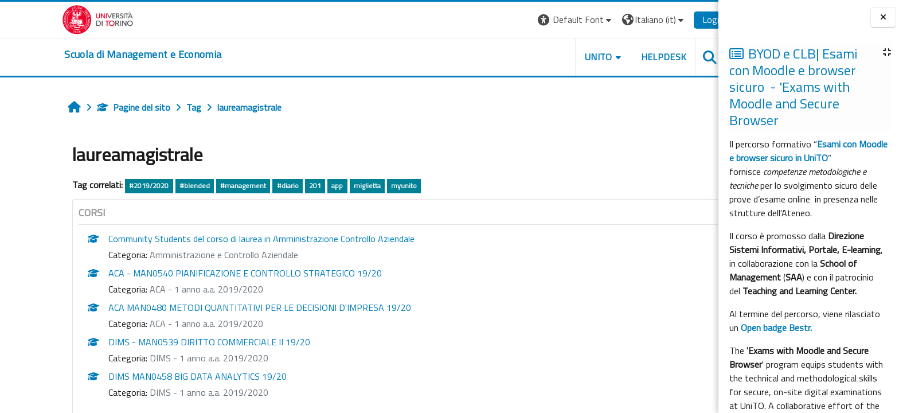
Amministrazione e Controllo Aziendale (186, 255)
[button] (537, 20)
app (299, 185)
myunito (365, 185)
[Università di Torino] (60, 18)
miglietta (328, 185)
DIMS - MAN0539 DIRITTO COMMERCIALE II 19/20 (171, 342)
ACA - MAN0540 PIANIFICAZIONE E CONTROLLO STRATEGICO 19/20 (207, 273)
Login (675, 19)
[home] (104, 54)
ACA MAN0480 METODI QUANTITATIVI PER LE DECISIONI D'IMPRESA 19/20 (222, 307)
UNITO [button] (560, 57)
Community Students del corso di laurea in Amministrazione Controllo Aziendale (224, 239)
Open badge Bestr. (776, 327)
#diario (249, 185)
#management (205, 185)
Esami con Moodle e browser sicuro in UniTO (808, 151)
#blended (156, 185)
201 (277, 185)
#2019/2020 (111, 185)
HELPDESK (625, 57)
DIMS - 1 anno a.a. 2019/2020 (171, 358)
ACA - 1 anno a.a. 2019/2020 (168, 289)
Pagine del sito (95, 107)
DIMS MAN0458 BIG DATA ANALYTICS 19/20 (160, 376)
